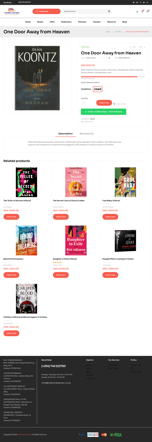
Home (108, 32)
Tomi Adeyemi (8, 323)
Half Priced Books (24, 435)
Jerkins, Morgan (107, 207)
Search (109, 11)
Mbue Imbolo (7, 265)
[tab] (65, 134)
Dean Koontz (91, 58)
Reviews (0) (87, 133)
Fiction (118, 32)
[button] (7, 2)
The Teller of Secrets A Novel (17, 200)
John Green (106, 265)
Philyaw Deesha (58, 207)
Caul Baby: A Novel (111, 200)
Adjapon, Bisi (57, 265)
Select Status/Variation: (90, 82)
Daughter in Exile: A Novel (65, 259)
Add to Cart (104, 103)
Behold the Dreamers (13, 259)
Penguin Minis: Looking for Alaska (118, 259)
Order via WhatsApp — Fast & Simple (103, 112)
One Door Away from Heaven (36, 32)
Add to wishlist (121, 104)
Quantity (84, 98)
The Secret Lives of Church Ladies (69, 200)
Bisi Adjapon (7, 207)
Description (65, 133)
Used (97, 89)
